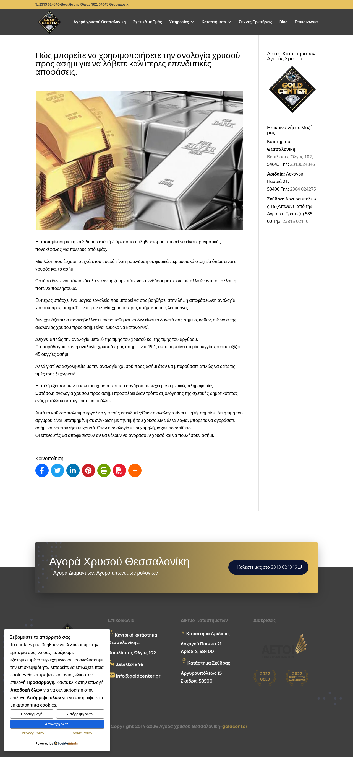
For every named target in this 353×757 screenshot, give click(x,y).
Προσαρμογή (31, 713)
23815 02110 (295, 221)
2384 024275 (303, 189)
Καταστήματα (214, 22)
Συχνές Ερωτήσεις (255, 22)
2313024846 (302, 164)
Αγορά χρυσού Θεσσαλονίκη (100, 22)
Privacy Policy (33, 732)
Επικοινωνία (306, 22)
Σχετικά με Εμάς (147, 22)
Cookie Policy (81, 732)
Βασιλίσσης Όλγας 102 (289, 157)
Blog (283, 22)
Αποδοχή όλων (57, 724)
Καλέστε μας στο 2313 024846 (267, 567)
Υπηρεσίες (179, 22)
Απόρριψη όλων (80, 713)
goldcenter (234, 726)
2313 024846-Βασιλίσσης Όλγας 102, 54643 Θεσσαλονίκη (84, 4)
